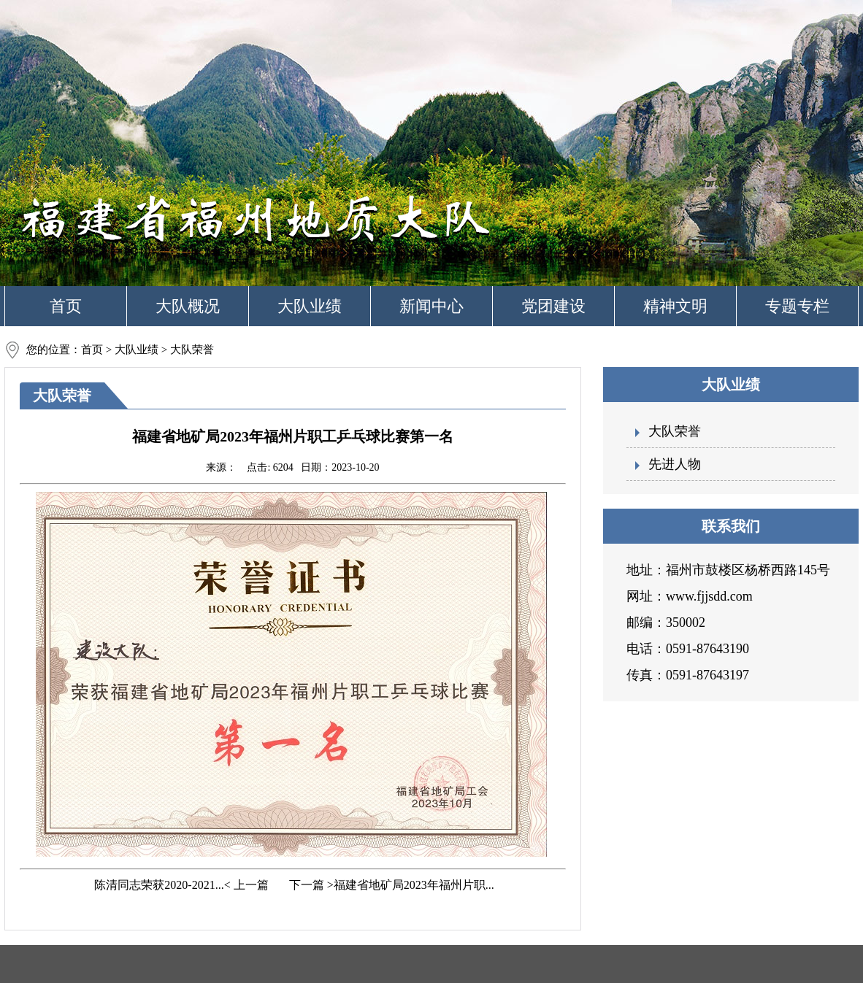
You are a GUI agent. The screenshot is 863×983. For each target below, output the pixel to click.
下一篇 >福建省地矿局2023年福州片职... (390, 885)
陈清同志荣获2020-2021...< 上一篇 (179, 885)
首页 (66, 306)
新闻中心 (431, 306)
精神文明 (675, 306)
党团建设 (553, 306)
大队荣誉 (674, 431)
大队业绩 (309, 306)
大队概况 (188, 306)
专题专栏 (797, 306)
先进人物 (674, 464)
